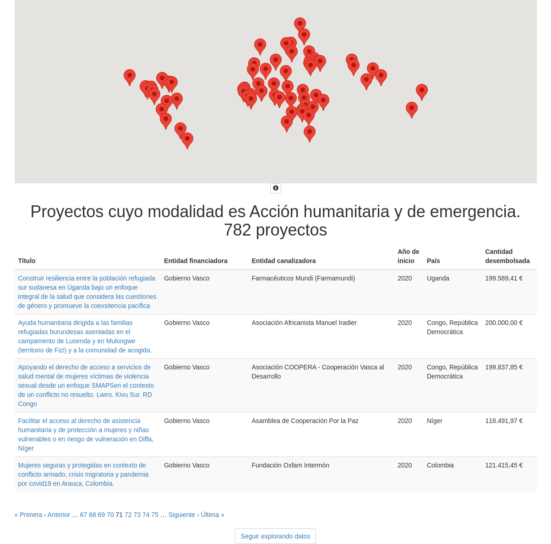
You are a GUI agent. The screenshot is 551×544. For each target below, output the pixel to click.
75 (154, 514)
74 (146, 514)
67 (83, 514)
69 (101, 514)
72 (128, 514)
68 (92, 514)
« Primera (29, 514)
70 (110, 514)
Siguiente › (184, 514)
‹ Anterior (57, 514)
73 (137, 514)
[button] (422, 92)
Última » (212, 514)
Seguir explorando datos (276, 536)
